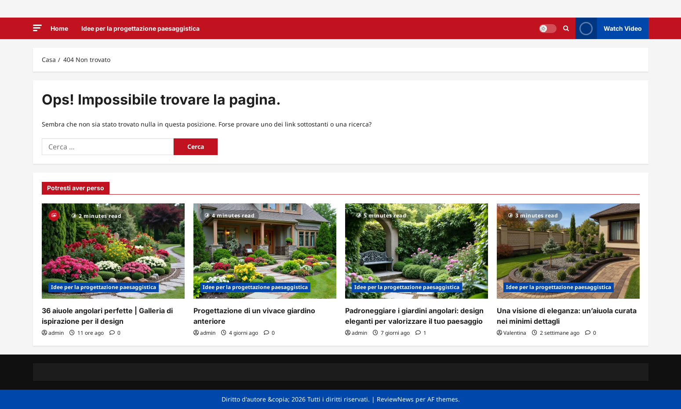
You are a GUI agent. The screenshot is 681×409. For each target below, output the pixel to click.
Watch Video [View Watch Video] (608, 28)
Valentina (514, 333)
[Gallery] (53, 214)
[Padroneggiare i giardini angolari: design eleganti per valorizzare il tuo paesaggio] (416, 251)
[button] (37, 28)
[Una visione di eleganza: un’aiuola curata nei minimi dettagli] (568, 251)
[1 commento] (420, 333)
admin (56, 333)
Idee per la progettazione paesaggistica (140, 28)
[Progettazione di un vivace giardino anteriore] (264, 251)
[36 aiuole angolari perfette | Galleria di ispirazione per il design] (113, 251)
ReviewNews (395, 399)
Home (59, 28)
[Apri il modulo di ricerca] (566, 28)
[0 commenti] (114, 333)
